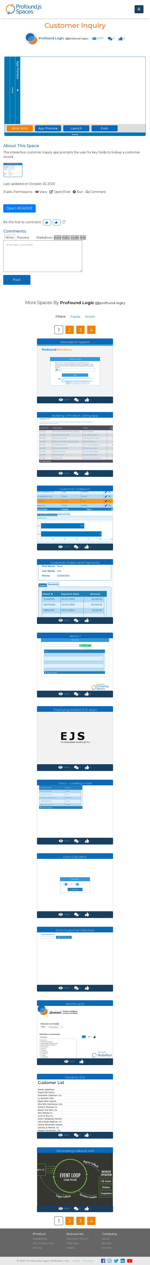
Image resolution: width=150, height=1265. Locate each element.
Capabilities (40, 1238)
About (106, 1238)
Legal (76, 1260)
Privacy (88, 1260)
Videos (71, 1247)
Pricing (37, 1247)
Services (106, 1243)
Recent (90, 316)
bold (57, 238)
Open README (19, 208)
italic (66, 238)
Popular (75, 316)
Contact (107, 1247)
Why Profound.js (43, 1243)
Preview (23, 238)
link (82, 238)
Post (17, 279)
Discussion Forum (78, 1238)
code (75, 238)
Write (9, 238)
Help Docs (73, 1243)
